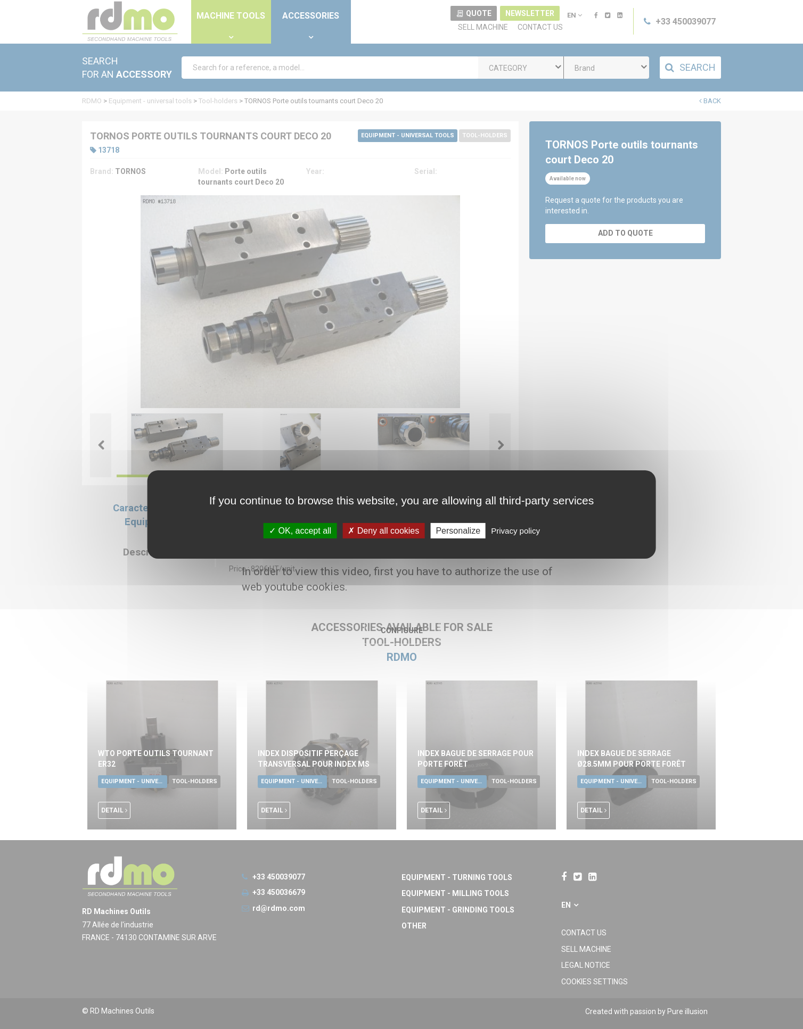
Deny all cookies (383, 530)
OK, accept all (300, 530)
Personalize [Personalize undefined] (458, 530)
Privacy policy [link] (515, 530)
